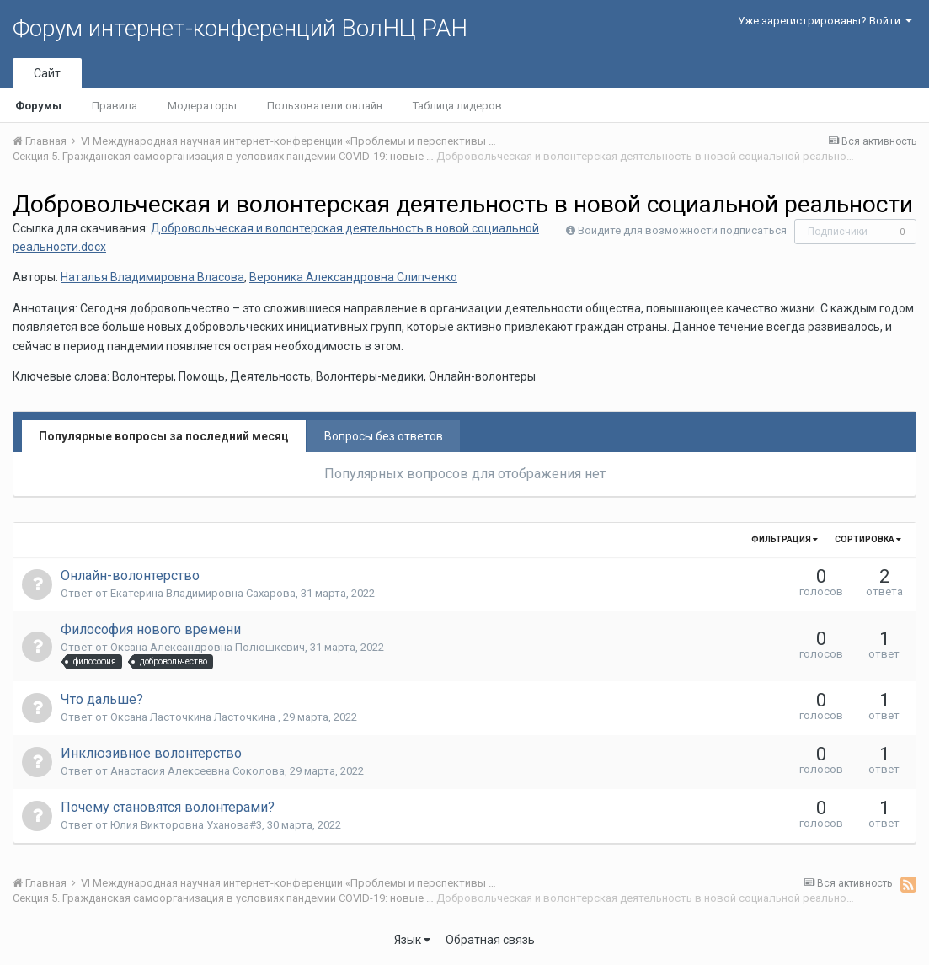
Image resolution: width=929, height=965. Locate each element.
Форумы (38, 105)
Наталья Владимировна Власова (152, 277)
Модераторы (202, 105)
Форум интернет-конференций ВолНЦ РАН (240, 28)
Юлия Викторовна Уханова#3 (186, 824)
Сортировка (868, 539)
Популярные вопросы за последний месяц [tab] (164, 436)
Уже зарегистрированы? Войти (825, 20)
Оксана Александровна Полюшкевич (207, 647)
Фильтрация (784, 539)
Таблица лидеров (457, 105)
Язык (412, 939)
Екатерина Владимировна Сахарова (203, 593)
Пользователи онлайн (324, 105)
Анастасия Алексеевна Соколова (197, 771)
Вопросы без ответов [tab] (383, 436)
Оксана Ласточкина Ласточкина (194, 717)
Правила (114, 105)
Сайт (47, 73)
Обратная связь (490, 939)
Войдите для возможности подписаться (682, 230)
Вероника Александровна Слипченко (353, 277)
